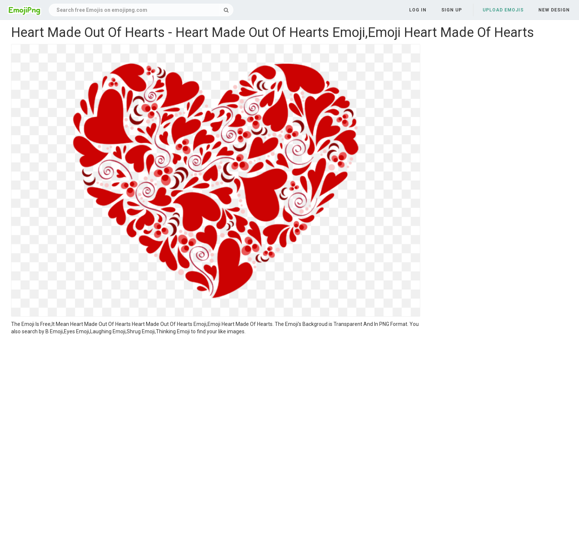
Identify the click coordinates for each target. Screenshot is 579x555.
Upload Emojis (503, 10)
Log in (417, 10)
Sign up (451, 10)
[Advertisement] (215, 390)
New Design (554, 10)
